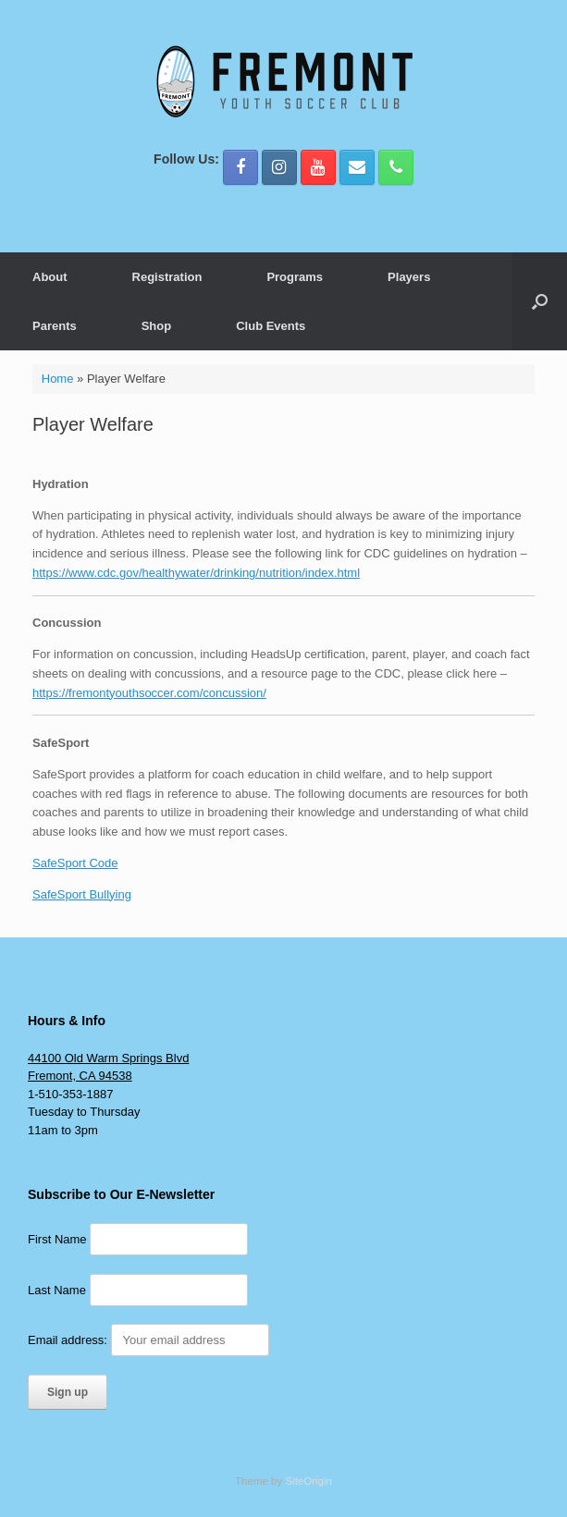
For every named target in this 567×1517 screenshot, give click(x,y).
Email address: (148, 1340)
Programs (294, 277)
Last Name (57, 1290)
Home (58, 378)
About (50, 277)
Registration (167, 277)
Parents (54, 326)
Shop (157, 326)
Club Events (270, 326)
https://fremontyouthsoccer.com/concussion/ (149, 693)
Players (409, 277)
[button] (539, 301)
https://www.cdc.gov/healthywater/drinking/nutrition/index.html (196, 573)
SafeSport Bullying (81, 894)
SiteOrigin (308, 1480)
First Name (57, 1239)
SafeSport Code (75, 863)
